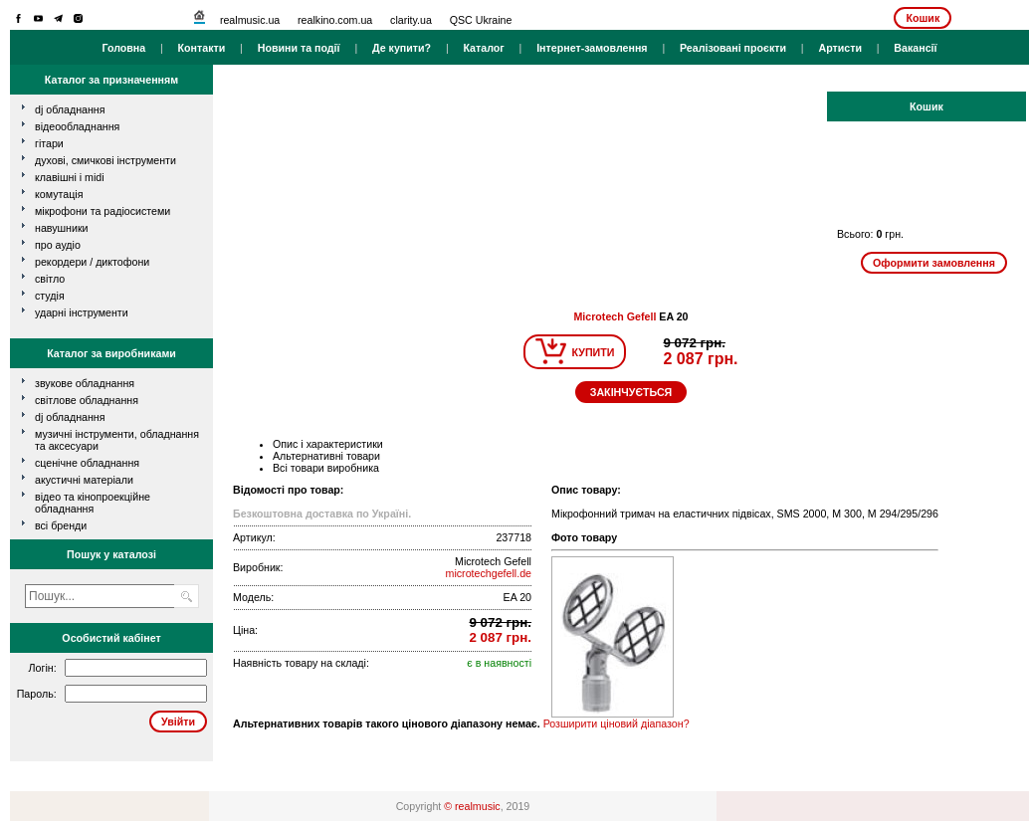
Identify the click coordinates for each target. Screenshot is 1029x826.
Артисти (840, 48)
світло (50, 279)
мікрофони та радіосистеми (102, 211)
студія (50, 296)
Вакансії (915, 48)
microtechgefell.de (488, 573)
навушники (62, 228)
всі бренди (61, 525)
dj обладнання (70, 109)
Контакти (202, 48)
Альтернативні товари (326, 456)
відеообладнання (77, 126)
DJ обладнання (70, 417)
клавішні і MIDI (69, 177)
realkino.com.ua (335, 20)
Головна (123, 48)
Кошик (922, 18)
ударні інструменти (81, 312)
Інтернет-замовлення (591, 48)
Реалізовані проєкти (733, 48)
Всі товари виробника (326, 468)
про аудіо (58, 245)
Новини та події (299, 48)
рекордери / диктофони (92, 262)
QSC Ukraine (481, 20)
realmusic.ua (250, 20)
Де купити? (401, 48)
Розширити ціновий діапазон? (616, 723)
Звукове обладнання (84, 383)
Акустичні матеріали (84, 480)
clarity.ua (411, 20)
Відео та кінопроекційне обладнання (92, 503)
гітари (49, 143)
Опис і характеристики (328, 444)
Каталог (483, 48)
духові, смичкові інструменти (105, 160)
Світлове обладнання (86, 400)
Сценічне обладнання (87, 463)
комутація (59, 194)
